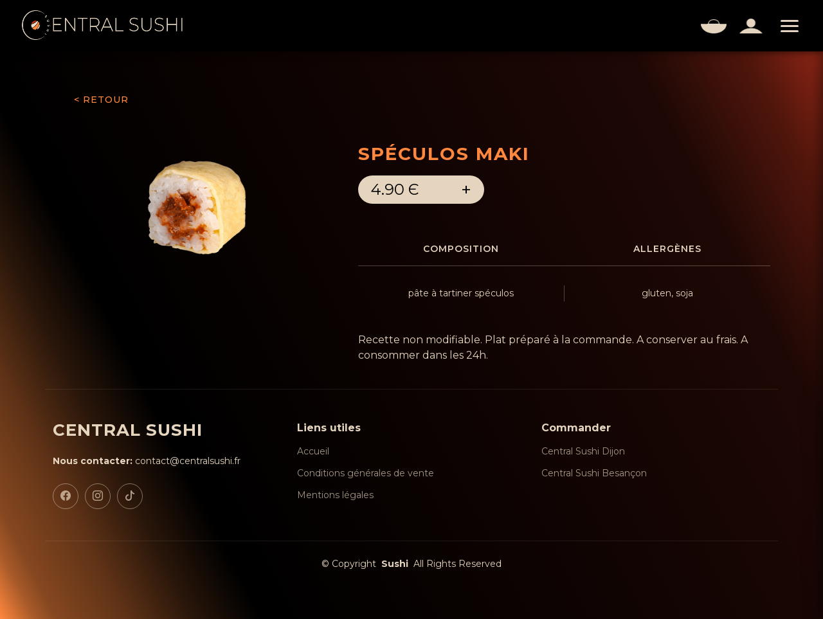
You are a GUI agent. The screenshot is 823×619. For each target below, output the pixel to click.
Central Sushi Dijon (583, 451)
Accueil (313, 451)
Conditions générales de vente (365, 473)
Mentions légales (335, 494)
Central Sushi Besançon (594, 473)
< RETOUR (101, 99)
